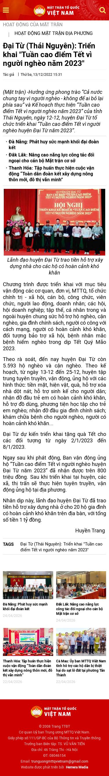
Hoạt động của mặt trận (32, 24)
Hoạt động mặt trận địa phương (54, 33)
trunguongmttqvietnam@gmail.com (59, 761)
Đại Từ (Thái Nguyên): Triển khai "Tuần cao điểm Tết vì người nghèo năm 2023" (61, 546)
